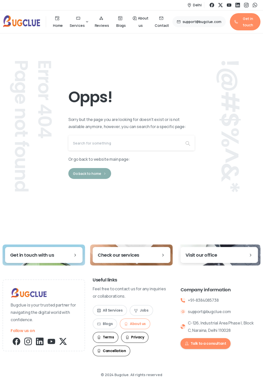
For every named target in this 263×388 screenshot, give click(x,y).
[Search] (124, 143)
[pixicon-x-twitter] (63, 341)
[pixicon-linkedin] (40, 341)
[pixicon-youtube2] (51, 341)
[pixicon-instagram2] (28, 341)
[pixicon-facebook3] (16, 341)
